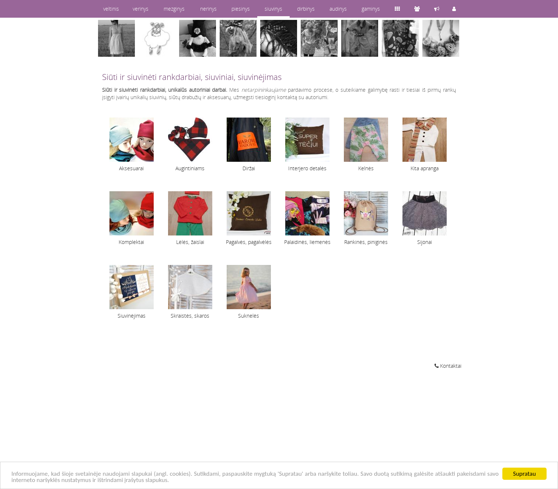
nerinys (208, 8)
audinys (338, 8)
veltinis (111, 8)
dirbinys (306, 8)
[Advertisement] (279, 430)
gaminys (371, 8)
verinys (141, 8)
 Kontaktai (448, 365)
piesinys (240, 8)
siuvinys (273, 8)
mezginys (174, 8)
